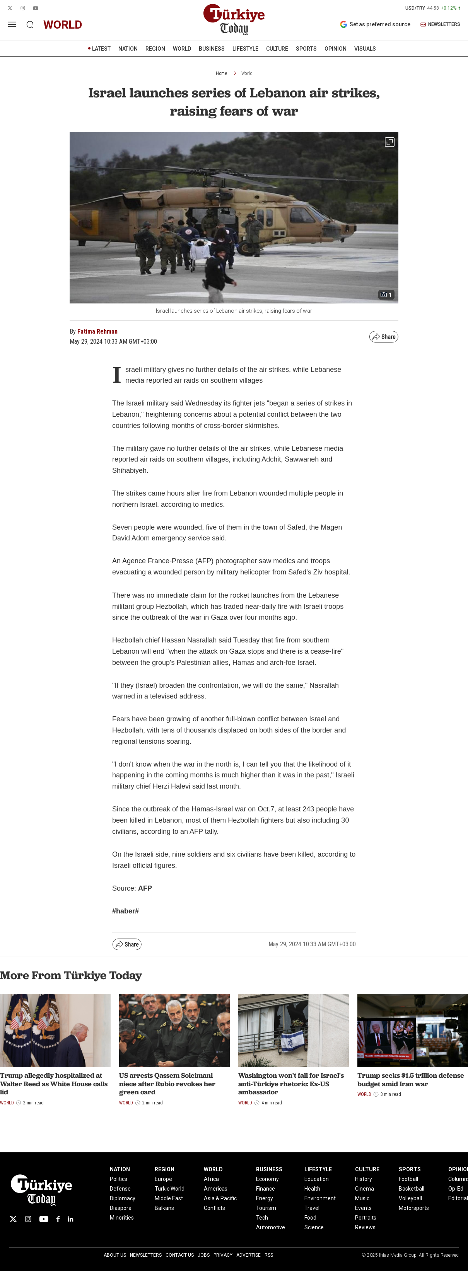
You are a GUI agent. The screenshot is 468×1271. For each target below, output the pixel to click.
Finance (265, 1189)
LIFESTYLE (245, 49)
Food (310, 1218)
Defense (120, 1189)
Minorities (122, 1218)
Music (362, 1198)
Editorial (458, 1198)
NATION (128, 49)
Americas (215, 1189)
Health (312, 1189)
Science (314, 1227)
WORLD (182, 49)
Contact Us (180, 1255)
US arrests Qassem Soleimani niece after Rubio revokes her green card (167, 1083)
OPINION (336, 49)
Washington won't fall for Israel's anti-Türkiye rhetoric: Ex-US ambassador (291, 1083)
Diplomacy (122, 1198)
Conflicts (214, 1208)
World (247, 73)
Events (363, 1208)
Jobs (204, 1255)
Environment (320, 1198)
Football (408, 1179)
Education (316, 1179)
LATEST (101, 49)
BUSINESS (212, 49)
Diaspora (121, 1208)
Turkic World (169, 1189)
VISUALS (365, 49)
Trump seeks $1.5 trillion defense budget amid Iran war (410, 1079)
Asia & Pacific (220, 1198)
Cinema (364, 1189)
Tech (262, 1218)
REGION (155, 49)
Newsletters (146, 1255)
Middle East (169, 1198)
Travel (311, 1208)
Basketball (411, 1189)
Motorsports (414, 1208)
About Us (115, 1255)
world (62, 24)
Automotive (270, 1227)
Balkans (164, 1208)
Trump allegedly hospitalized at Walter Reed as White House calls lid (54, 1083)
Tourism (266, 1208)
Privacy (223, 1255)
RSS (269, 1255)
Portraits (365, 1218)
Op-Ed (455, 1189)
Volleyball (410, 1198)
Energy (264, 1198)
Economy (267, 1179)
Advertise (248, 1255)
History (363, 1179)
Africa (211, 1179)
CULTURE (277, 49)
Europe (163, 1179)
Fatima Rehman (97, 331)
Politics (118, 1179)
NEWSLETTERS (440, 24)
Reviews (365, 1227)
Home (221, 73)
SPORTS (306, 49)
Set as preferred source (375, 24)
